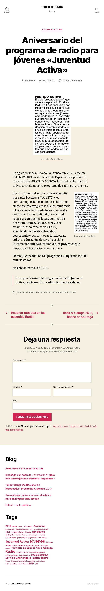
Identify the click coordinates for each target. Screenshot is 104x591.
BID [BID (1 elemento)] (31, 529)
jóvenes (20, 292)
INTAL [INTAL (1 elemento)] (44, 537)
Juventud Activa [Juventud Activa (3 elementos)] (17, 541)
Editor (32, 80)
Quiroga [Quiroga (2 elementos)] (48, 547)
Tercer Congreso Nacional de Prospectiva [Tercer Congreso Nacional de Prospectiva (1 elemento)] (20, 561)
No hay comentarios (72, 80)
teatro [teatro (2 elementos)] (44, 557)
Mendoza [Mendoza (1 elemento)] (49, 542)
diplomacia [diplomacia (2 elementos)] (38, 531)
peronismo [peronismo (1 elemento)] (44, 545)
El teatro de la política (18, 504)
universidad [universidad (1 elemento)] (40, 561)
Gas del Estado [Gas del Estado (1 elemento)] (10, 537)
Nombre (17, 387)
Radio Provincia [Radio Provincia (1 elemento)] (22, 552)
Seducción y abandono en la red (24, 468)
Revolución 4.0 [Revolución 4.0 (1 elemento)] (24, 555)
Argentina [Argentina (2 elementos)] (39, 525)
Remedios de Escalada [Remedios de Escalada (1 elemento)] (37, 552)
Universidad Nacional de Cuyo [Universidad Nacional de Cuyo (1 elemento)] (15, 564)
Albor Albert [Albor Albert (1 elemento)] (28, 526)
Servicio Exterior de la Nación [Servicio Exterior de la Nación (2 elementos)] (22, 557)
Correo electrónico (63, 387)
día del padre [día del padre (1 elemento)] (9, 535)
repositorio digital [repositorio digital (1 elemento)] (11, 555)
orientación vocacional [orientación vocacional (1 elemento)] (26, 545)
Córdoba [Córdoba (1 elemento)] (28, 532)
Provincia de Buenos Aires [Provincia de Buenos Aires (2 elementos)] (27, 547)
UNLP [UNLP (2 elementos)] (30, 563)
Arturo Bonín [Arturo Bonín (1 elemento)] (9, 529)
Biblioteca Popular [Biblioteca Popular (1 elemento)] (22, 529)
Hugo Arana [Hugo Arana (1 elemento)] (32, 537)
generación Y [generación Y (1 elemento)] (22, 537)
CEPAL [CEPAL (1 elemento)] (7, 532)
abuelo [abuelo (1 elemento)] (14, 526)
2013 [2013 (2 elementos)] (8, 525)
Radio (73, 292)
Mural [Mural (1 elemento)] (14, 545)
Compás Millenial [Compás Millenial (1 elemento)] (17, 532)
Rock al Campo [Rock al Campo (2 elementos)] (39, 554)
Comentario (19, 360)
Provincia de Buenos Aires (56, 292)
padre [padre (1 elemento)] (37, 545)
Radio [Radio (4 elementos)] (10, 551)
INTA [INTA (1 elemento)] (39, 537)
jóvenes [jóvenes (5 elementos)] (37, 541)
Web (15, 400)
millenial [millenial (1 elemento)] (8, 545)
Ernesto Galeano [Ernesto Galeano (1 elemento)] (21, 535)
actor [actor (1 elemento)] (20, 526)
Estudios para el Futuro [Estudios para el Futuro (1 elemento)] (37, 535)
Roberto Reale (52, 6)
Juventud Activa (51, 30)
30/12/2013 (49, 80)
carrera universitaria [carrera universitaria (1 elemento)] (41, 529)
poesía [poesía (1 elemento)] (7, 548)
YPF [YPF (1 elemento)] (36, 564)
